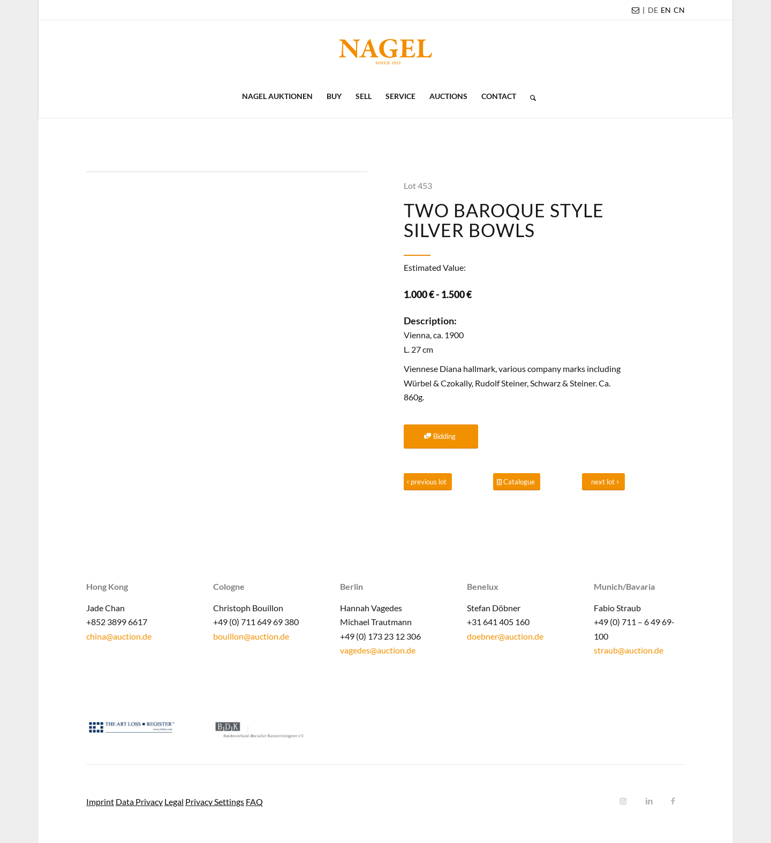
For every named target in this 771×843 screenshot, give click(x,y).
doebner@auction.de (505, 636)
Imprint (100, 801)
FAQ (254, 801)
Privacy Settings (214, 801)
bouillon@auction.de (251, 636)
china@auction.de (119, 636)
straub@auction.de (628, 650)
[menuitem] (653, 10)
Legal (174, 801)
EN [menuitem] (666, 9)
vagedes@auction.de (377, 650)
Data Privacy (139, 801)
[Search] (529, 96)
